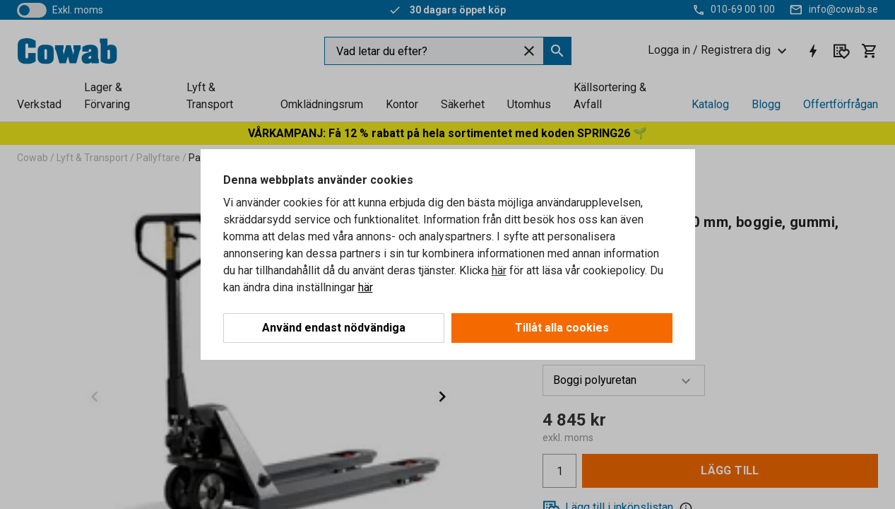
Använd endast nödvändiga (333, 327)
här (499, 270)
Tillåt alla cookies (562, 327)
